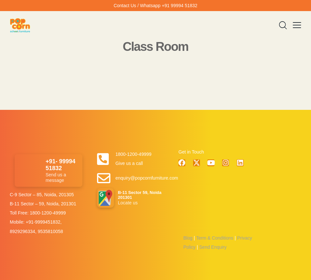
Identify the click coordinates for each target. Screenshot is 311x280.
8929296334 (22, 231)
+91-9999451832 (43, 222)
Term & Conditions (214, 238)
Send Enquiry (212, 247)
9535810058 (50, 231)
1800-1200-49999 (48, 212)
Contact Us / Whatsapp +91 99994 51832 (155, 5)
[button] (297, 25)
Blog (187, 238)
